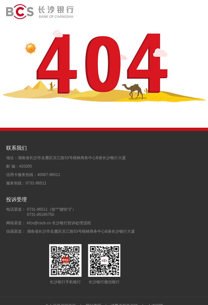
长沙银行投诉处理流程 (71, 223)
